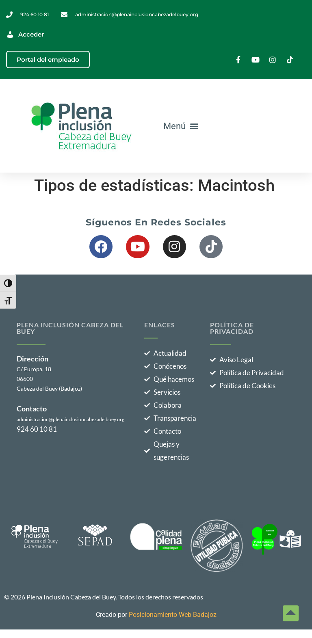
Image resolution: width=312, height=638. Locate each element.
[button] (181, 126)
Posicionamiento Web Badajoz (173, 615)
